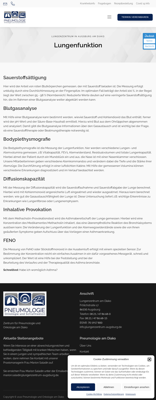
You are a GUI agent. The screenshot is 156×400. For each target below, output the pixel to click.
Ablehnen (108, 387)
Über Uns (85, 345)
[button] (149, 359)
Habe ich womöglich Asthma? (30, 270)
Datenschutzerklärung (114, 394)
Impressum (131, 394)
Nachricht (149, 46)
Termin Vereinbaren (135, 17)
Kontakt (84, 351)
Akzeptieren (82, 387)
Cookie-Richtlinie (94, 394)
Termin (149, 41)
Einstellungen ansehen (136, 387)
